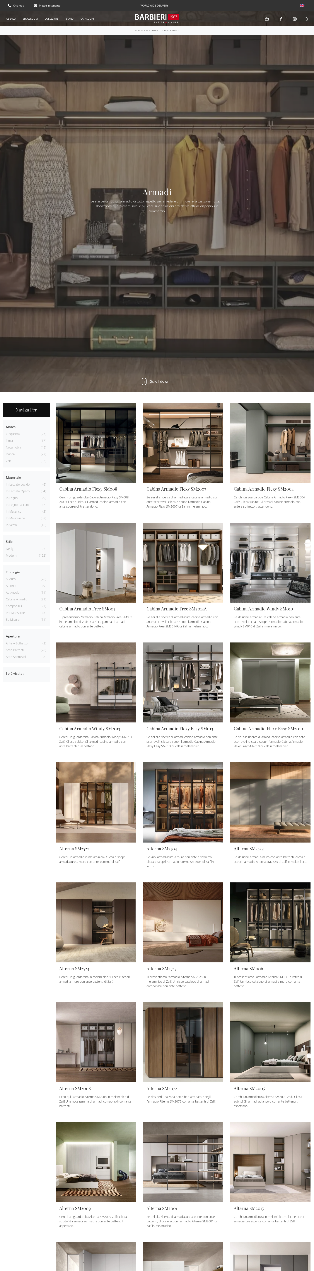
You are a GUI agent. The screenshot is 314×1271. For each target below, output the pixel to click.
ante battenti (15, 649)
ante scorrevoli (16, 656)
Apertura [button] (13, 636)
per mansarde (15, 612)
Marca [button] (11, 426)
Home (138, 30)
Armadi (174, 30)
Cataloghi (87, 18)
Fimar (9, 440)
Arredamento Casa (156, 30)
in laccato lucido (18, 484)
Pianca (10, 454)
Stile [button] (9, 541)
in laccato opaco (18, 491)
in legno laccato (17, 504)
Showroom (30, 18)
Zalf (8, 460)
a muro (11, 578)
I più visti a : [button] (15, 673)
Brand (69, 18)
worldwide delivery (154, 5)
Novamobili (13, 447)
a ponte (11, 585)
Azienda (11, 18)
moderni (11, 555)
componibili (14, 605)
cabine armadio (16, 599)
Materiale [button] (13, 477)
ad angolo (12, 592)
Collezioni (51, 18)
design (10, 548)
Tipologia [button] (13, 571)
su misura (12, 619)
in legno (12, 497)
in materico (13, 511)
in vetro (11, 524)
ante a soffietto (16, 643)
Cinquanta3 (13, 433)
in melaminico (15, 518)
